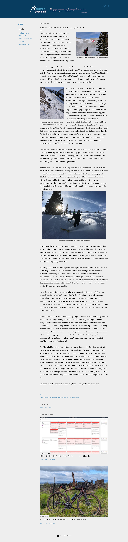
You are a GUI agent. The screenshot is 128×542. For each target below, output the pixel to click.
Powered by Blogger (64, 536)
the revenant (24, 44)
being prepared (25, 38)
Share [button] (20, 24)
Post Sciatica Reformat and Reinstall (65, 455)
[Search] (106, 6)
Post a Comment (45, 408)
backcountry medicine (23, 34)
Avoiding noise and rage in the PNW (63, 519)
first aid (21, 41)
